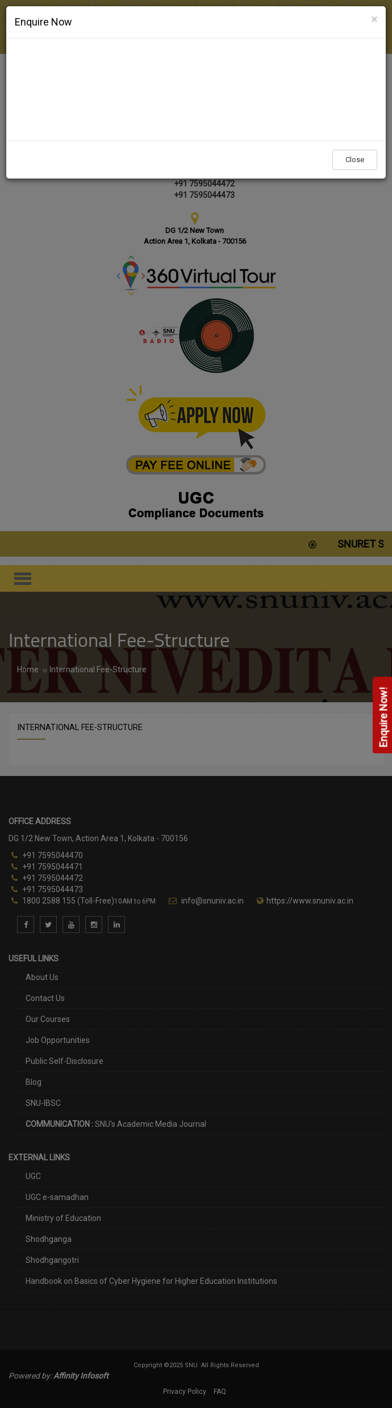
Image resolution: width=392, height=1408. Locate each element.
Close (354, 159)
